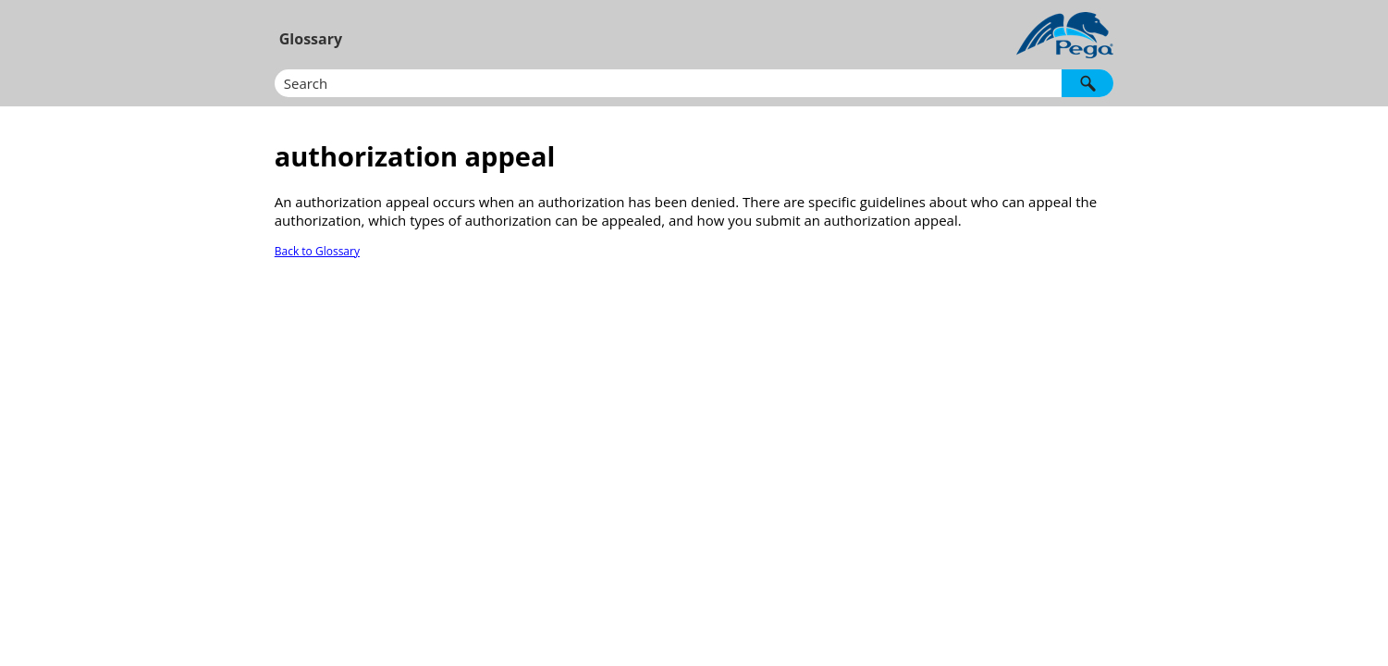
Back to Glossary (317, 251)
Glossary (310, 39)
